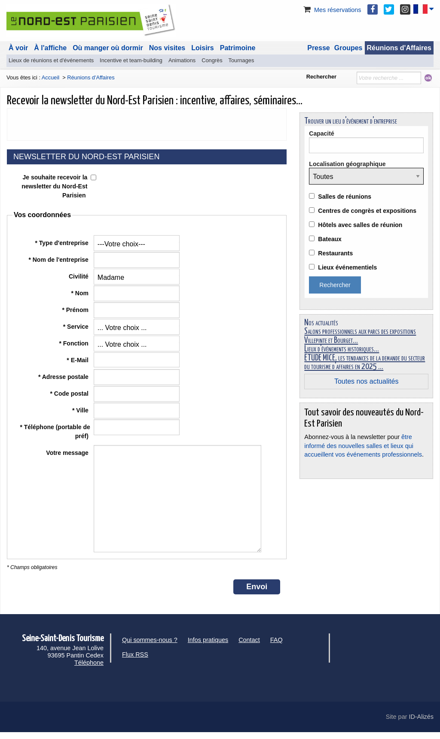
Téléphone (89, 662)
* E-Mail (78, 360)
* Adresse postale (64, 376)
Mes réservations (331, 9)
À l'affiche (50, 47)
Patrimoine (238, 47)
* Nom (80, 293)
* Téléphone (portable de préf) (55, 431)
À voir (18, 47)
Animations (182, 60)
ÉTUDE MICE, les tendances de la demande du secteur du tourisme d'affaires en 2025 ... (364, 362)
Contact (249, 639)
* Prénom (76, 309)
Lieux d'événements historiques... (341, 349)
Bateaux (329, 239)
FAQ (276, 639)
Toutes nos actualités (366, 381)
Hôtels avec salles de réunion (360, 224)
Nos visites (167, 47)
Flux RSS (135, 654)
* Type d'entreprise (62, 242)
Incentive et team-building (131, 60)
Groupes (348, 47)
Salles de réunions (344, 196)
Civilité (79, 276)
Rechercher (321, 76)
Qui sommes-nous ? (149, 639)
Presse (318, 47)
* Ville (81, 410)
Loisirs (202, 47)
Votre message (68, 452)
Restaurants (335, 253)
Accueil (50, 77)
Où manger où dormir (108, 47)
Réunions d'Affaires (399, 47)
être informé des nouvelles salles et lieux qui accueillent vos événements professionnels (363, 445)
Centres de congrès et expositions (367, 210)
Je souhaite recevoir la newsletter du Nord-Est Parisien (54, 186)
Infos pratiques (208, 639)
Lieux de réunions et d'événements (51, 60)
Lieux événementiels (347, 267)
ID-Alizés (421, 716)
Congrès (212, 60)
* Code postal (70, 393)
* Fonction (74, 343)
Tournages (241, 60)
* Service (76, 326)
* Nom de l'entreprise (59, 259)
